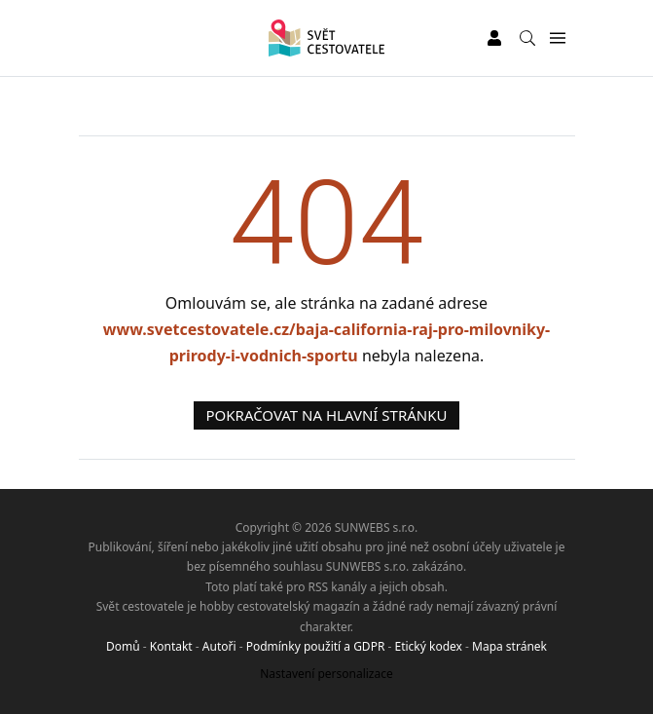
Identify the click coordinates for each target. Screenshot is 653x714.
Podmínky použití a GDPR (315, 646)
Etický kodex (427, 646)
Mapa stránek (509, 646)
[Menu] (558, 38)
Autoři (219, 646)
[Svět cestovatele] (326, 37)
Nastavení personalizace (326, 673)
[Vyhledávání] (527, 38)
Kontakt (171, 646)
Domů (123, 646)
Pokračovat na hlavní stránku (327, 415)
